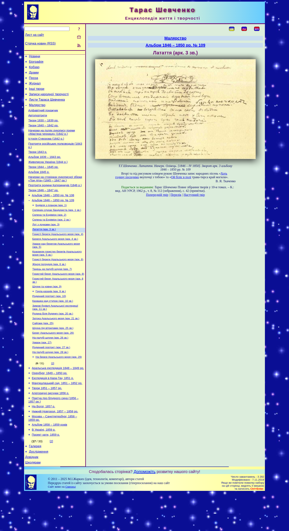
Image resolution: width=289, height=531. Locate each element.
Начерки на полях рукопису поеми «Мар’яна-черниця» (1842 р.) (51, 141)
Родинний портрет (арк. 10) (49, 319)
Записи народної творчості (49, 99)
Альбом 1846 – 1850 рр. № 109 (53, 216)
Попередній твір (157, 194)
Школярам (33, 501)
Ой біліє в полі (181, 177)
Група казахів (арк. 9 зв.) (51, 314)
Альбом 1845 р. (39, 185)
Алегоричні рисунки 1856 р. (50, 425)
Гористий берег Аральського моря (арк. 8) (58, 295)
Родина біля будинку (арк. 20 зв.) (52, 338)
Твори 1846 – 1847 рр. (43, 205)
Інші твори (36, 93)
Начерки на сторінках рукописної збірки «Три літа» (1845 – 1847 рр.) (55, 192)
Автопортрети (37, 122)
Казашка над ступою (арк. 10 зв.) (52, 324)
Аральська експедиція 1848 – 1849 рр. (58, 397)
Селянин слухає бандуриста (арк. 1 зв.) (56, 227)
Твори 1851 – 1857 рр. (47, 419)
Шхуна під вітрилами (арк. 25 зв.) (52, 353)
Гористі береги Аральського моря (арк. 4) (57, 253)
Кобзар (34, 69)
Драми (34, 75)
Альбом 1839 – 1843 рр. (44, 168)
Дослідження (38, 489)
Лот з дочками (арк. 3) (46, 242)
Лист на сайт (34, 35)
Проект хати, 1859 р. (46, 470)
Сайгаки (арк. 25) (42, 348)
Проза (33, 81)
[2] (52, 391)
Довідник (31, 495)
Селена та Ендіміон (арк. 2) (49, 232)
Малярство (37, 111)
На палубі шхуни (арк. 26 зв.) (50, 364)
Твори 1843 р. (37, 162)
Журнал (35, 87)
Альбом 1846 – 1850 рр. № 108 (53, 211)
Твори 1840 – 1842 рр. (43, 133)
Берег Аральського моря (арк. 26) (53, 359)
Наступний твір (194, 194)
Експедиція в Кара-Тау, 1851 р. (53, 408)
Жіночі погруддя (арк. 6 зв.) (49, 285)
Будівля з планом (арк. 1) (51, 221)
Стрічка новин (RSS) (40, 43)
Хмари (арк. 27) (42, 369)
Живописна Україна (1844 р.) (48, 174)
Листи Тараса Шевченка (47, 105)
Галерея (35, 483)
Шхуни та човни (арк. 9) (46, 309)
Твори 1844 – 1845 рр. (43, 179)
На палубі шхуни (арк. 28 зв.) (50, 379)
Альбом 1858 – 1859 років (49, 459)
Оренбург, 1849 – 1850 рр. (49, 402)
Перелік (176, 194)
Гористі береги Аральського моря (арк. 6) (57, 280)
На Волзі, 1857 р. (43, 439)
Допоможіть (145, 510)
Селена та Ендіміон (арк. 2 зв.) (51, 237)
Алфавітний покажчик (43, 117)
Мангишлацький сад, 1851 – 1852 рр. (57, 413)
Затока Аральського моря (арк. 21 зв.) (55, 343)
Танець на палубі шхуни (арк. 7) (52, 290)
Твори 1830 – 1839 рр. (43, 128)
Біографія (36, 63)
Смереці (70, 525)
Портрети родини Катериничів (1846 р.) (55, 199)
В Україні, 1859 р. (44, 465)
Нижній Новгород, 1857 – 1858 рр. (55, 445)
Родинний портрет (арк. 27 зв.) (51, 374)
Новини (34, 57)
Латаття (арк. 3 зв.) (44, 247)
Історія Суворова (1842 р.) (46, 148)
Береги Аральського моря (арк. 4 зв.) (55, 258)
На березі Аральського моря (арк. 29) (59, 385)
